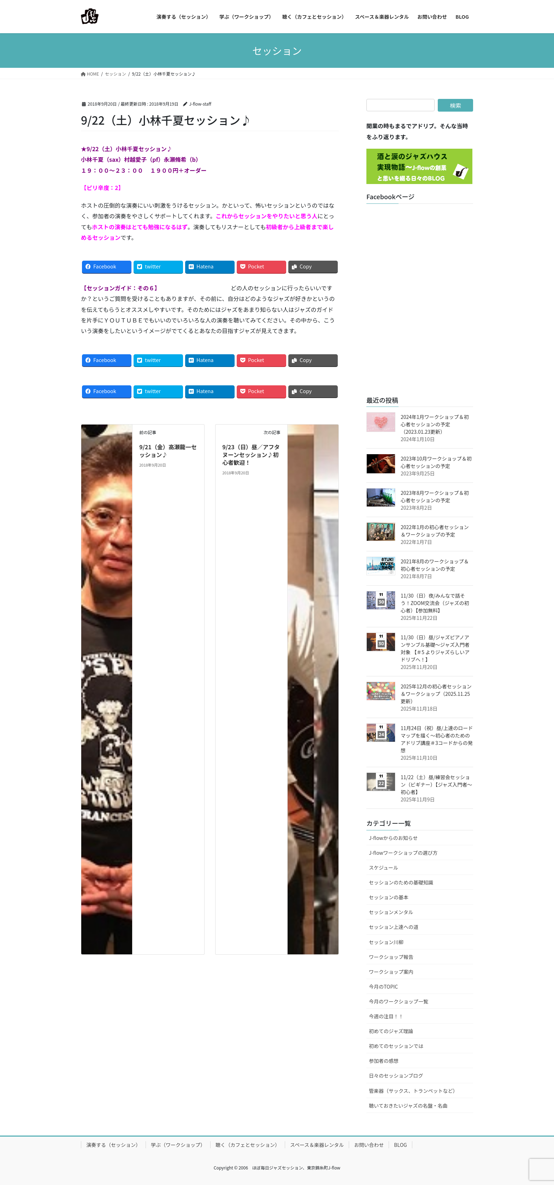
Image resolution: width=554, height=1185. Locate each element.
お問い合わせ (369, 1144)
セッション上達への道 (393, 926)
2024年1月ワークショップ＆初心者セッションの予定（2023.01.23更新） (435, 424)
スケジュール (383, 867)
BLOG (400, 1144)
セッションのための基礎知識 (401, 882)
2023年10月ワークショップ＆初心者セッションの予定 (436, 462)
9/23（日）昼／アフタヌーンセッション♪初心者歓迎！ (251, 455)
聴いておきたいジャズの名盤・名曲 (408, 1105)
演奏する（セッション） (113, 1144)
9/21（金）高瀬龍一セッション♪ (168, 451)
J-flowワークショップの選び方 (403, 852)
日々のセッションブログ (396, 1075)
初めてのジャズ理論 (391, 1031)
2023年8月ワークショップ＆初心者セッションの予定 (435, 496)
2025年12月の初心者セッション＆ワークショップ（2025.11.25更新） (436, 694)
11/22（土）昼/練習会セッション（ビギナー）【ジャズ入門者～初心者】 (436, 784)
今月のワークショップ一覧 (398, 1001)
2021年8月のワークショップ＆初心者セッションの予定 (435, 565)
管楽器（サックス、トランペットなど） (413, 1090)
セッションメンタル (391, 912)
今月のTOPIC (383, 986)
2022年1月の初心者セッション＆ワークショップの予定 (435, 530)
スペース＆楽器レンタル (317, 1144)
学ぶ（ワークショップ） (178, 1144)
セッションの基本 (388, 897)
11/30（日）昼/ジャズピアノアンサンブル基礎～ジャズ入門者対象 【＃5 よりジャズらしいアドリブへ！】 (435, 648)
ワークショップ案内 (391, 971)
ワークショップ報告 (391, 956)
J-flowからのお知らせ (393, 837)
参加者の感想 (384, 1060)
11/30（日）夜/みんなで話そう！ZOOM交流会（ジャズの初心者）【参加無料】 (435, 603)
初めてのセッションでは (396, 1045)
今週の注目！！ (386, 1016)
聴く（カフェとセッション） (248, 1144)
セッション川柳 (386, 942)
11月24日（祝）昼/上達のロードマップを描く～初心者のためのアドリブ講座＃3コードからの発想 (437, 739)
